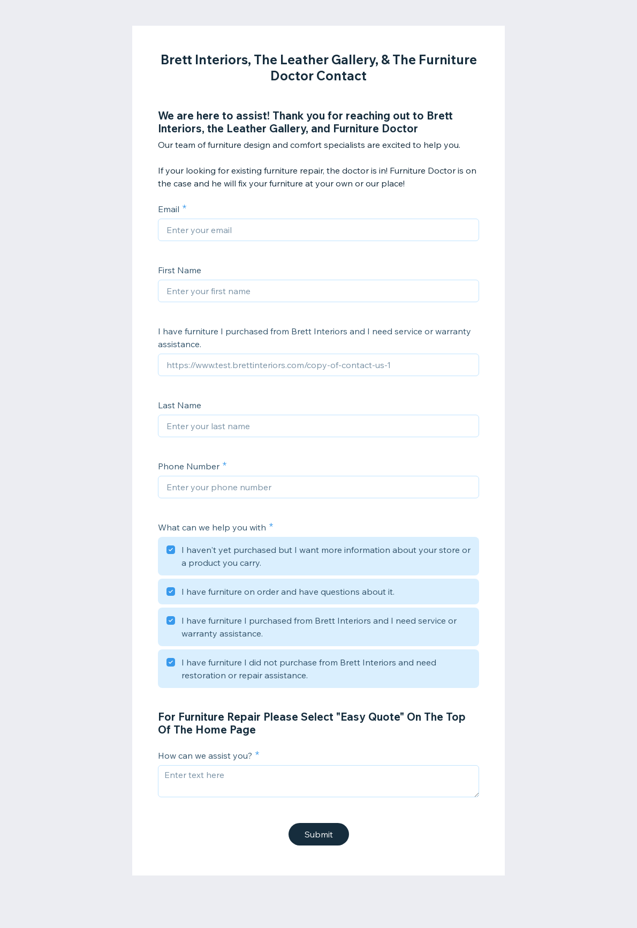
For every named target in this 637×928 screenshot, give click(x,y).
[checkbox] (318, 558)
